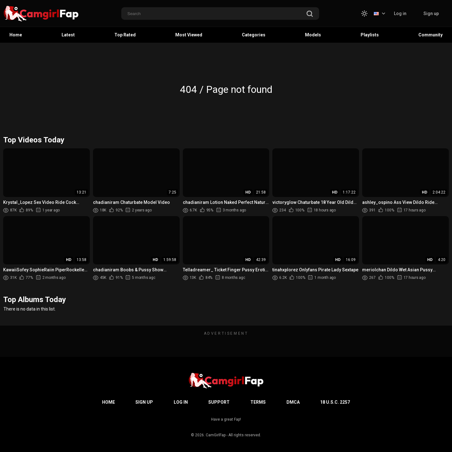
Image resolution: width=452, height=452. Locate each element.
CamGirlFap (216, 435)
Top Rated (125, 34)
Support (219, 402)
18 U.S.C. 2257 (335, 402)
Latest (68, 34)
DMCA (293, 402)
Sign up (431, 13)
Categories (253, 34)
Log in (400, 13)
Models (313, 34)
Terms (258, 402)
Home (15, 34)
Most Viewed (188, 34)
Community (430, 34)
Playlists (370, 34)
